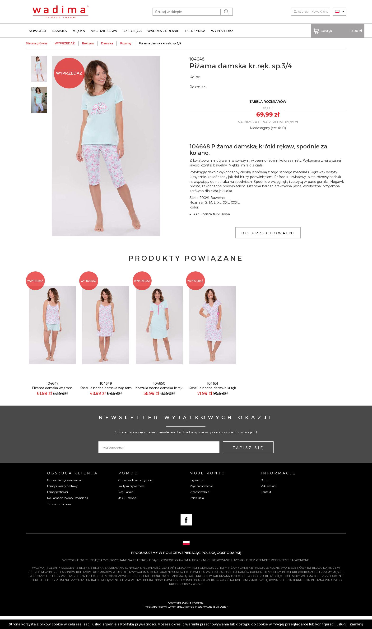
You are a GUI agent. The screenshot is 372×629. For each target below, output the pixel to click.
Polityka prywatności (131, 499)
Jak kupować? (127, 511)
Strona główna (36, 42)
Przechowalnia (199, 505)
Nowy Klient (320, 11)
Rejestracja (197, 511)
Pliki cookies (268, 499)
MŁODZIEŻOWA (104, 30)
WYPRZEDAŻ (222, 30)
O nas (264, 493)
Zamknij (356, 624)
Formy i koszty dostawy (62, 499)
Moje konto (208, 486)
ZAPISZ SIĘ (248, 461)
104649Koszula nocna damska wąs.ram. (105, 399)
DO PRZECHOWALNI (268, 232)
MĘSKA (79, 30)
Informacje (278, 486)
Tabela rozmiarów (59, 517)
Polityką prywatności (138, 624)
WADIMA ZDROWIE (163, 30)
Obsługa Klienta (72, 486)
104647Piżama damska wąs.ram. (52, 399)
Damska (107, 42)
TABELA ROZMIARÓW (267, 101)
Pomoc (128, 486)
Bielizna (88, 42)
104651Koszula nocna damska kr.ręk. (213, 399)
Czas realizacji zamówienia (65, 493)
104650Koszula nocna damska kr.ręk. (159, 399)
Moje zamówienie (201, 499)
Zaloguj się (301, 11)
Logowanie (197, 493)
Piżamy (125, 42)
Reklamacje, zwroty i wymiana (67, 511)
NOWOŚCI (37, 30)
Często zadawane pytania (135, 493)
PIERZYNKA (195, 30)
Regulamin (126, 505)
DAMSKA (59, 30)
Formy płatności (57, 505)
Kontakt (266, 505)
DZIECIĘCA (132, 30)
